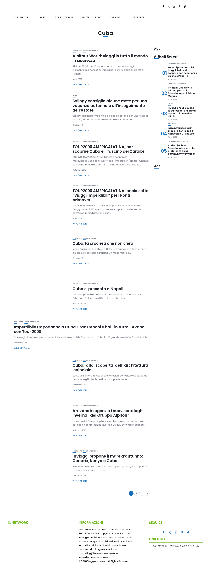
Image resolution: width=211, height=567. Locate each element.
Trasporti (116, 17)
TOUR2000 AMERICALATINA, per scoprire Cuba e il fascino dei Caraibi (108, 149)
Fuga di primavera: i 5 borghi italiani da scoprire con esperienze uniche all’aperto (182, 72)
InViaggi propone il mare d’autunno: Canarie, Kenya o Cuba (108, 458)
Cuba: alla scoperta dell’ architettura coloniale (110, 368)
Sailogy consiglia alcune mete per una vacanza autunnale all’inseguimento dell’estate (110, 105)
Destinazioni (22, 17)
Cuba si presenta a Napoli (98, 288)
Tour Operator (64, 17)
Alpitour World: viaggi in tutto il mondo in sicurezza (110, 58)
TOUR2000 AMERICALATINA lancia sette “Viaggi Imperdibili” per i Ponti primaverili (110, 195)
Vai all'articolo (80, 84)
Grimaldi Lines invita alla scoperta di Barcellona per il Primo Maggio (181, 92)
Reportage (138, 17)
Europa (184, 141)
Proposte (77, 51)
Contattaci (160, 546)
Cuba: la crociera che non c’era (103, 243)
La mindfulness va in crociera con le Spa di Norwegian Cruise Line (181, 130)
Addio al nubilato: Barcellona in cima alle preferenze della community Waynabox (181, 150)
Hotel (85, 17)
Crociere (172, 83)
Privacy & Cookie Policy (184, 546)
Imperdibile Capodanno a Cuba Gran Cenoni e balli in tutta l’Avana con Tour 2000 (79, 329)
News (98, 17)
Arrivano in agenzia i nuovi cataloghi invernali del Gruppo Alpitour (108, 413)
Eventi (42, 17)
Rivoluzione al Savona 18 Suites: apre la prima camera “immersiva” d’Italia (182, 112)
